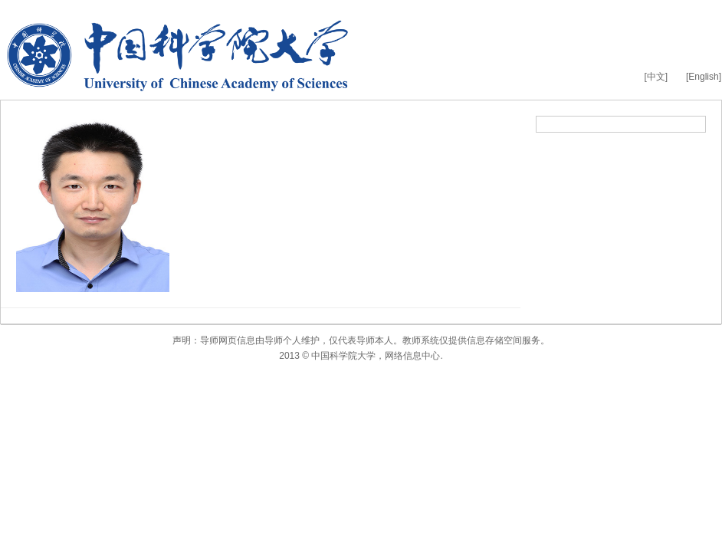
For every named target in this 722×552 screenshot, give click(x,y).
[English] (703, 76)
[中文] (656, 76)
